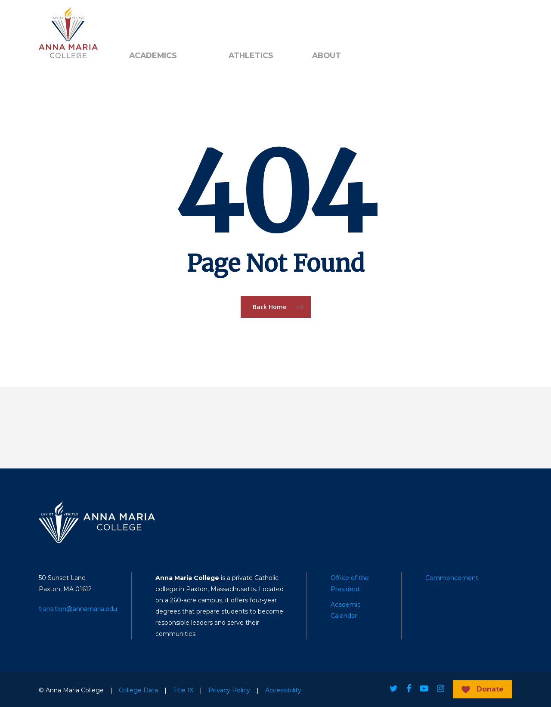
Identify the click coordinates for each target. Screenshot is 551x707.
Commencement (451, 578)
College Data (138, 690)
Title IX (183, 690)
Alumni (139, 22)
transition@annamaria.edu (78, 609)
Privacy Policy (229, 690)
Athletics (251, 55)
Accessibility (283, 690)
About (326, 55)
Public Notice (187, 22)
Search (243, 22)
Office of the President (350, 583)
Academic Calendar (346, 610)
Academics (153, 55)
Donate (490, 689)
